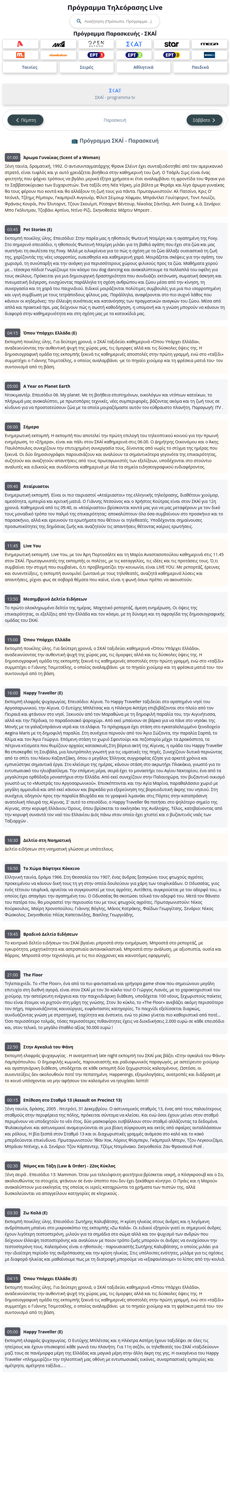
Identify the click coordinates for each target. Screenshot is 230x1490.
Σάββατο (204, 120)
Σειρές (86, 67)
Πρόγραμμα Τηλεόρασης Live (115, 7)
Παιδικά (200, 67)
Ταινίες (29, 67)
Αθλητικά (143, 67)
